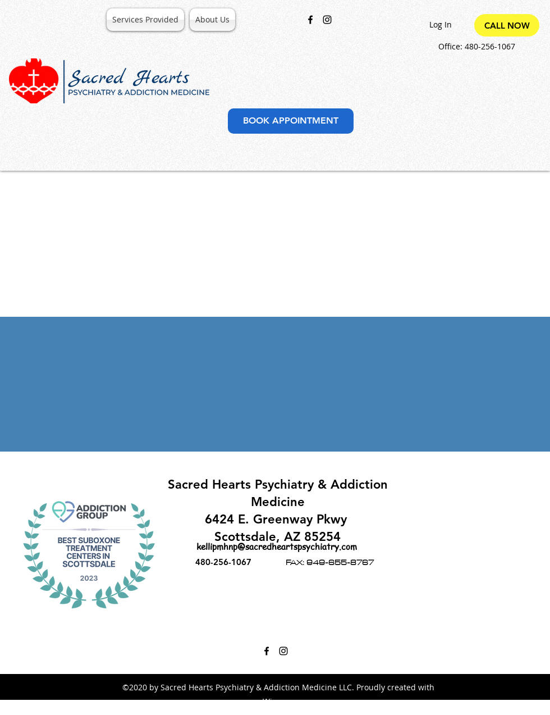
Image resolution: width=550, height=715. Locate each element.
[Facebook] (310, 19)
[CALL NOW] (506, 25)
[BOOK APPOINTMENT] (291, 121)
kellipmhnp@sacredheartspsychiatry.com (276, 546)
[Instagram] (327, 19)
